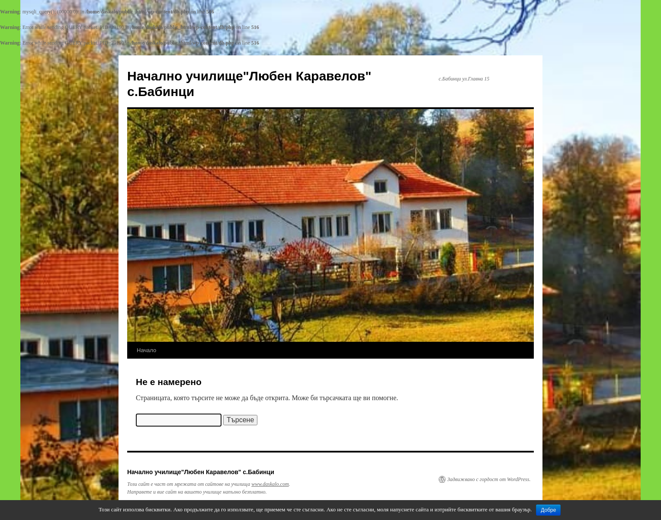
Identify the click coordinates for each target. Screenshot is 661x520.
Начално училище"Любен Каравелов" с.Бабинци (200, 472)
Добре (548, 510)
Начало (146, 350)
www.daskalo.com (270, 484)
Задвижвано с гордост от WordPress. (488, 479)
